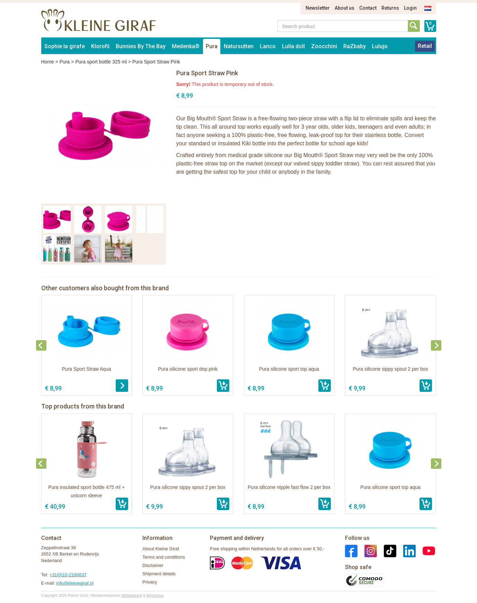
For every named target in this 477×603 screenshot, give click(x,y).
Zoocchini (324, 46)
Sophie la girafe (64, 46)
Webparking (132, 595)
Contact (368, 8)
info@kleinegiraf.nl (75, 583)
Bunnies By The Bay (141, 46)
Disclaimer (153, 565)
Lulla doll (293, 46)
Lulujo (380, 46)
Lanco (268, 46)
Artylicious (155, 595)
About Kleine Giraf (160, 548)
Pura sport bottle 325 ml (101, 61)
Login (410, 8)
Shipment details (159, 573)
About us (344, 8)
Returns (390, 8)
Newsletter (318, 8)
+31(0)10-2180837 (67, 574)
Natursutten (239, 46)
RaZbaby (354, 46)
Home (47, 61)
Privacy (149, 582)
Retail (425, 46)
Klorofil (100, 46)
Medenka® (186, 46)
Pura (212, 46)
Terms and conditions (163, 557)
